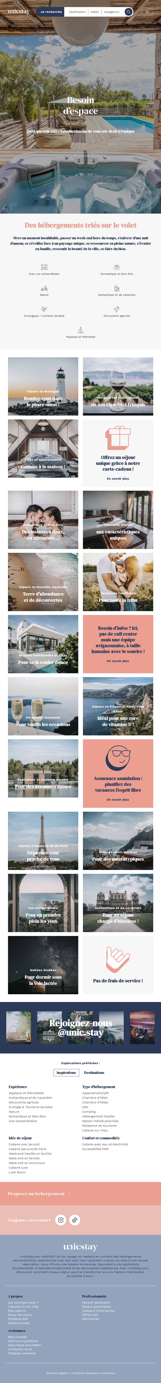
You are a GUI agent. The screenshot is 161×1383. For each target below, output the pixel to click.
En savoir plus (118, 478)
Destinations (94, 1072)
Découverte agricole (24, 1102)
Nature (14, 1111)
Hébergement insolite (98, 1116)
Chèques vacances (22, 1353)
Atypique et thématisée (26, 1093)
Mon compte (17, 1337)
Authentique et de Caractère (30, 1097)
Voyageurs (111, 12)
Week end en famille (24, 1158)
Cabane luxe (18, 1167)
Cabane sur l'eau (95, 1130)
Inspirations (66, 1072)
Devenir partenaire (96, 1302)
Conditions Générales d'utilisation (93, 1373)
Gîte (85, 1107)
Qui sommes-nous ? (23, 1302)
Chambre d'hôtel (95, 1097)
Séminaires (90, 1319)
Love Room (17, 1172)
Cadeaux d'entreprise (98, 1311)
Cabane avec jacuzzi (24, 1144)
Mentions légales (57, 1373)
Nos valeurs (17, 1311)
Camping (89, 1111)
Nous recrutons (20, 1315)
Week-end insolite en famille (30, 1153)
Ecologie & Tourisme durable (30, 1107)
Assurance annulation (24, 1345)
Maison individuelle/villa (100, 1121)
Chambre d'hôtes (95, 1102)
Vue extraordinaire (23, 1121)
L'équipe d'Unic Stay (23, 1306)
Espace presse (19, 1323)
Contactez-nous (20, 1349)
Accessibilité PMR (95, 1149)
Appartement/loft (95, 1093)
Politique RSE (18, 1319)
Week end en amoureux (27, 1163)
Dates (95, 12)
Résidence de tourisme (99, 1125)
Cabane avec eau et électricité (105, 1144)
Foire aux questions (23, 1341)
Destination (77, 12)
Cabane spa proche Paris (27, 1149)
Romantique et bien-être (27, 1116)
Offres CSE (90, 1315)
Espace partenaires (96, 1306)
